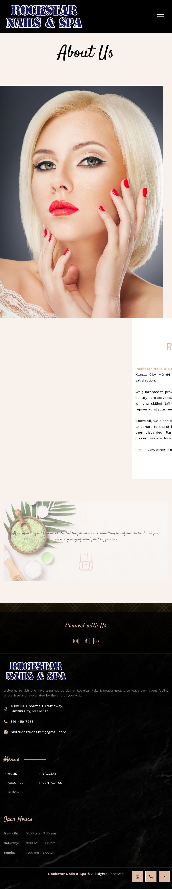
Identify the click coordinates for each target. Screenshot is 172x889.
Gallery (49, 773)
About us (16, 782)
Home (12, 773)
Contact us (52, 782)
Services (15, 792)
